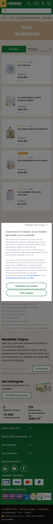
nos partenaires (33, 275)
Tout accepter (26, 293)
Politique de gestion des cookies (20, 278)
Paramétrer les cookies (26, 286)
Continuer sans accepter (35, 225)
